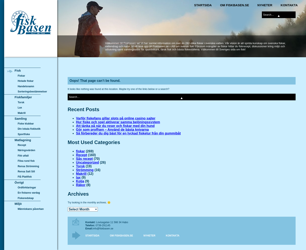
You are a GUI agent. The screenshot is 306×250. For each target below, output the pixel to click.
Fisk (18, 70)
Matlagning (23, 140)
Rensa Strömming (28, 166)
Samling (21, 118)
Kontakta (289, 5)
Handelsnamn (26, 86)
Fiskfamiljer (23, 97)
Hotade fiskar (26, 81)
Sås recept (84, 158)
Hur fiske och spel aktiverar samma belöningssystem (118, 122)
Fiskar (21, 75)
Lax (20, 107)
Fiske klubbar (26, 123)
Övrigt (19, 182)
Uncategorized (87, 162)
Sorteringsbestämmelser (32, 91)
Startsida (203, 5)
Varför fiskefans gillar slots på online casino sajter (115, 118)
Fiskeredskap (26, 198)
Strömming (84, 170)
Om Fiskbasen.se (234, 5)
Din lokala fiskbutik (29, 129)
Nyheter (264, 5)
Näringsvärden (26, 150)
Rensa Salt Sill (26, 171)
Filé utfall (23, 155)
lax (78, 177)
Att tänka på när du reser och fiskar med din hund (115, 126)
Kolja (80, 181)
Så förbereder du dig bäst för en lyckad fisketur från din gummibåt (128, 133)
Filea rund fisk (26, 160)
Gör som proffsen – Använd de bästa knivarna (112, 129)
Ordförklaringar (27, 187)
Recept (81, 155)
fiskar (80, 151)
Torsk (80, 166)
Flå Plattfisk (25, 176)
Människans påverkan (31, 209)
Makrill (81, 173)
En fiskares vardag (29, 193)
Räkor (80, 185)
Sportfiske (24, 134)
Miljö (18, 203)
